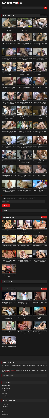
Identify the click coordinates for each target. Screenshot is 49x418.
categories (13, 370)
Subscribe (5, 205)
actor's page (7, 371)
